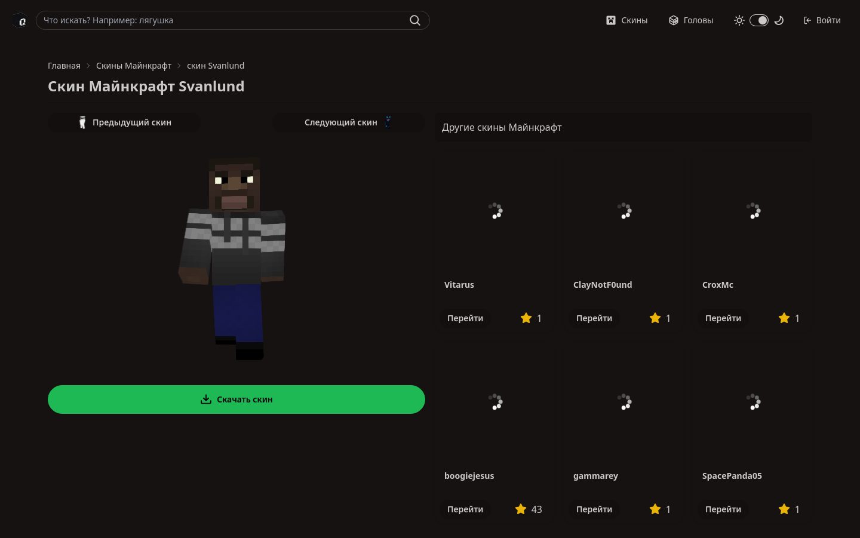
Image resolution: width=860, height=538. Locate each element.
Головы (691, 20)
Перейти (465, 318)
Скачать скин (236, 399)
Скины (626, 20)
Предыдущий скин (124, 122)
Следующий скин (349, 122)
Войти (822, 20)
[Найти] (415, 20)
